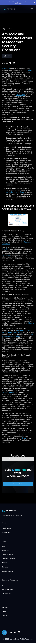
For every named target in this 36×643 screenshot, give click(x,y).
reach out (22, 438)
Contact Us (5, 615)
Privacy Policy (6, 593)
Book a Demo (18, 486)
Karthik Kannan (8, 393)
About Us (5, 607)
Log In (4, 585)
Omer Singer (20, 95)
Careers (4, 611)
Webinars (5, 563)
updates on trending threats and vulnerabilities (17, 331)
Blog (3, 546)
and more (6, 255)
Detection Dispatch (8, 559)
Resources (5, 550)
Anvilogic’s (6, 68)
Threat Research (7, 554)
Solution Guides (7, 571)
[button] (31, 9)
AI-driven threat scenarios (18, 335)
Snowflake (28, 70)
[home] (9, 9)
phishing (30, 323)
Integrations (6, 532)
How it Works (6, 528)
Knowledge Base (7, 589)
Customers (5, 567)
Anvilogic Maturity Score (15, 192)
